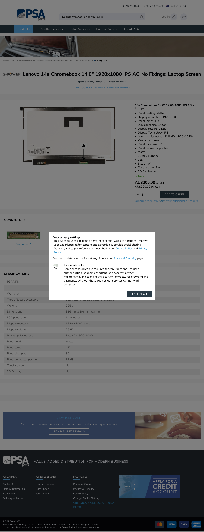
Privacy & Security (125, 258)
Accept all (140, 294)
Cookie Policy (124, 248)
